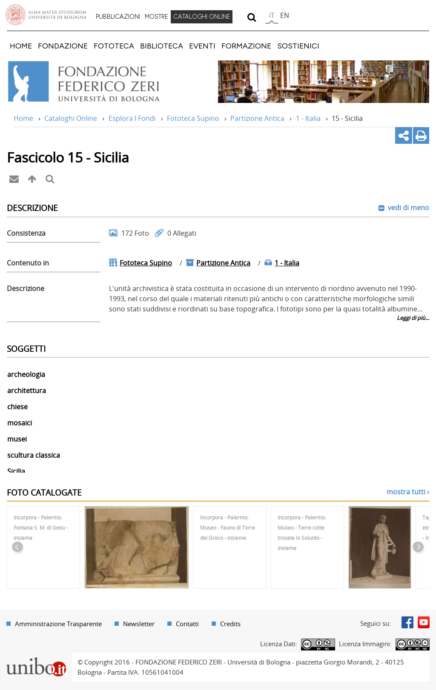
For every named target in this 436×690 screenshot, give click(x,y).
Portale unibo (36, 657)
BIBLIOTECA (161, 45)
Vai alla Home (95, 81)
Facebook (407, 622)
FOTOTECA (114, 45)
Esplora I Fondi (132, 118)
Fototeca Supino (193, 118)
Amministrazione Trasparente (58, 623)
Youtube (424, 622)
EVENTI (202, 45)
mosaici (19, 423)
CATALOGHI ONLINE (201, 16)
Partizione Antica (257, 118)
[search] (251, 17)
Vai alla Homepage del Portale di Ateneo (46, 15)
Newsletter (139, 623)
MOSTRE (156, 16)
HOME (21, 45)
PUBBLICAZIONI (118, 16)
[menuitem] (118, 17)
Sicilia (16, 471)
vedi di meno (407, 207)
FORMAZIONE (246, 45)
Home (23, 118)
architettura (26, 390)
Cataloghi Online (70, 118)
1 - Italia (308, 118)
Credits (230, 623)
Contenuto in (28, 263)
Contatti (187, 623)
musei (17, 439)
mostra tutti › (408, 491)
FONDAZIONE (63, 45)
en (284, 15)
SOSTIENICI (298, 45)
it (272, 15)
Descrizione (25, 288)
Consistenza (26, 233)
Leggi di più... (413, 318)
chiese (17, 406)
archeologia (26, 374)
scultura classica (33, 455)
